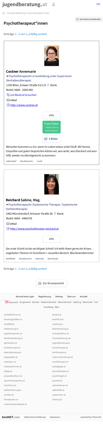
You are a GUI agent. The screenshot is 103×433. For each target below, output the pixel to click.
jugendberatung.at (61, 343)
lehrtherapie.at (59, 352)
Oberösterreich (65, 302)
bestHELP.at (57, 319)
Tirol (96, 302)
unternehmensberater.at (15, 404)
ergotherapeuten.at (13, 333)
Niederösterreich (48, 302)
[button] (98, 4)
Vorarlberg (48, 307)
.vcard (39, 161)
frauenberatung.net (61, 338)
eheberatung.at (11, 328)
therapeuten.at (11, 399)
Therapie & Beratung (16, 13)
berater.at (56, 314)
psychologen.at (59, 376)
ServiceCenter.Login (25, 296)
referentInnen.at (60, 385)
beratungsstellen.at (13, 319)
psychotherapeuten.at (14, 380)
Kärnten (35, 302)
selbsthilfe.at (58, 390)
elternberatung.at (60, 328)
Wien (57, 307)
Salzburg (77, 302)
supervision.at (59, 394)
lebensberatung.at (12, 352)
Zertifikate (10, 258)
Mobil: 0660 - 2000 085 (19, 90)
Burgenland (25, 302)
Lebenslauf (11, 161)
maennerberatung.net (62, 357)
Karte (51, 85)
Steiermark (87, 302)
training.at (57, 399)
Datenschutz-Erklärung (34, 417)
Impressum (55, 417)
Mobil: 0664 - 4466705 (19, 218)
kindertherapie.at (12, 347)
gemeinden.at (10, 343)
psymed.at (57, 380)
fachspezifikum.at (60, 333)
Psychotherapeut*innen (38, 13)
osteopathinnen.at (12, 366)
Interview (39, 258)
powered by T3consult (91, 417)
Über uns (71, 296)
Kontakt (83, 296)
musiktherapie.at (60, 361)
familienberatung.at (13, 338)
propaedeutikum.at (13, 376)
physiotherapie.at (60, 371)
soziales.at (9, 394)
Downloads (53, 258)
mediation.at (10, 361)
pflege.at (8, 371)
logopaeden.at (11, 357)
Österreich (11, 302)
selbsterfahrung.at (12, 390)
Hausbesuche (26, 161)
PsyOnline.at (10, 385)
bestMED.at (9, 324)
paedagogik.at (59, 366)
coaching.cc (57, 324)
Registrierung (45, 296)
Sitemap (59, 296)
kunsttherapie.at (60, 347)
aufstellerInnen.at (12, 314)
